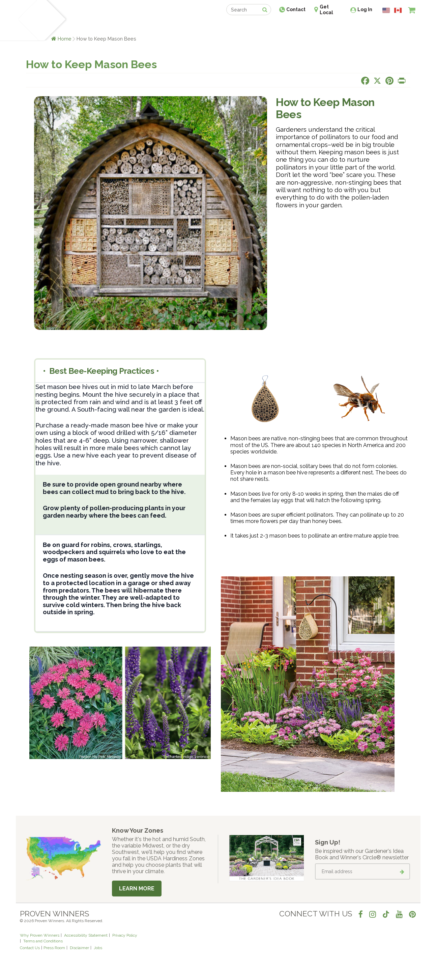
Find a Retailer (182, 26)
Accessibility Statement (86, 935)
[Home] (28, 20)
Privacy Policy (124, 935)
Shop (213, 26)
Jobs (98, 947)
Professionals (269, 26)
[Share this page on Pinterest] (389, 80)
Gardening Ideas (135, 26)
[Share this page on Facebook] (365, 80)
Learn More (136, 888)
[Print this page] (402, 80)
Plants (79, 26)
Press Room (54, 947)
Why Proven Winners (39, 935)
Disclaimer (79, 947)
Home (64, 39)
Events (235, 26)
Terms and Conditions (43, 941)
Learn (101, 26)
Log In (364, 9)
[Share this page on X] (377, 80)
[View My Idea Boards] (399, 27)
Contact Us (30, 947)
